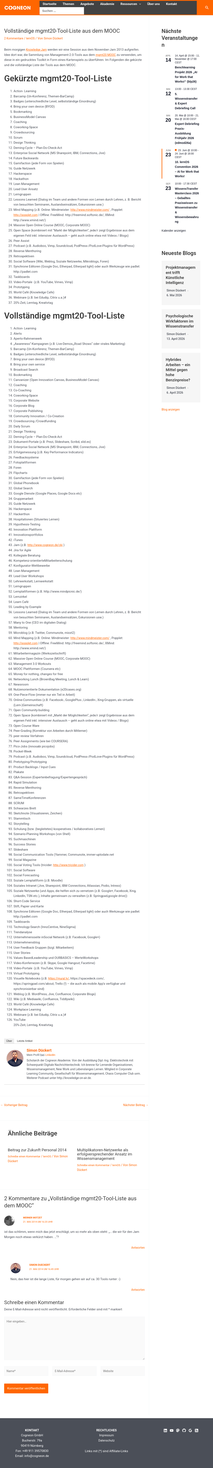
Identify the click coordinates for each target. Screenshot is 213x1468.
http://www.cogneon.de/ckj (46, 545)
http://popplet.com (27, 215)
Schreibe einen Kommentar (25, 1156)
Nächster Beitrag (134, 1105)
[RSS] (196, 1430)
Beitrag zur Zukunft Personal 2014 (39, 1149)
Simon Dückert (39, 1050)
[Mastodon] (178, 1430)
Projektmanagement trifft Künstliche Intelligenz (180, 275)
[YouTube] (171, 1430)
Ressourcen (130, 4)
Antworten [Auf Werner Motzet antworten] (137, 1247)
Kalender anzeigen (174, 230)
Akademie (107, 4)
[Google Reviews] (190, 1430)
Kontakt (171, 4)
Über (9, 1040)
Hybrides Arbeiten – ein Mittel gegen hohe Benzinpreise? (179, 369)
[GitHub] (184, 1430)
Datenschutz (106, 1440)
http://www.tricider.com (69, 865)
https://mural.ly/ (59, 978)
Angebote (87, 4)
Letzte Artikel (24, 1040)
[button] (139, 4)
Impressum (106, 1435)
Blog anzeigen (171, 409)
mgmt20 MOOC (106, 55)
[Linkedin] (165, 1430)
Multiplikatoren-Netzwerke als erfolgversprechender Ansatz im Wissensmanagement (106, 1154)
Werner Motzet (33, 1217)
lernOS (32, 38)
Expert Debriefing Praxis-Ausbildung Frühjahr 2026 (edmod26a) (187, 133)
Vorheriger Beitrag (14, 1105)
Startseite (49, 4)
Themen (68, 4)
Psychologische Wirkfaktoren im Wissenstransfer (181, 320)
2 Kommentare (14, 38)
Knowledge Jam (37, 49)
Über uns (153, 4)
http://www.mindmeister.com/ (91, 210)
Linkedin (50, 1054)
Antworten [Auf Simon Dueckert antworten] (137, 1288)
